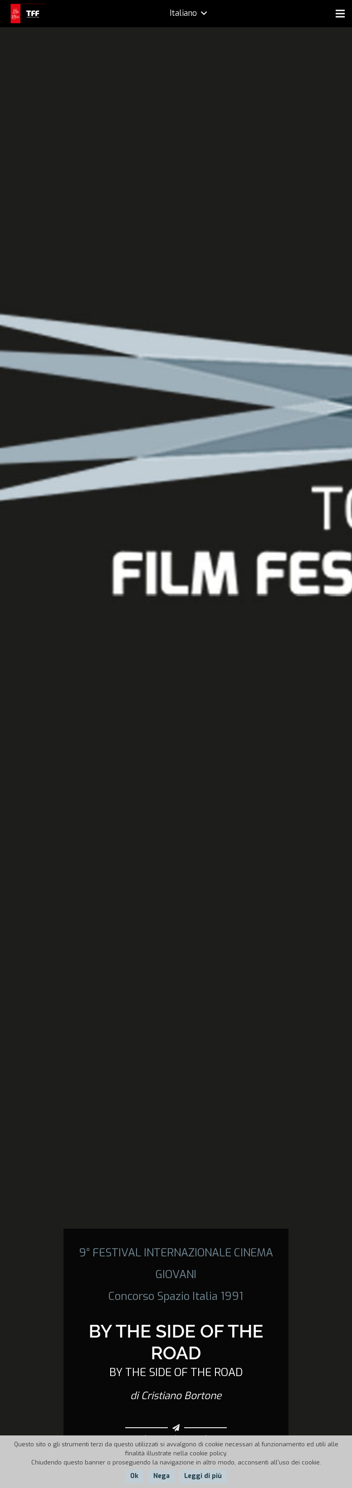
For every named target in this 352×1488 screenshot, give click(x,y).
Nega (161, 1476)
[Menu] (340, 13)
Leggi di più (203, 1476)
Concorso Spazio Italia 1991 (175, 1296)
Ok (134, 1476)
